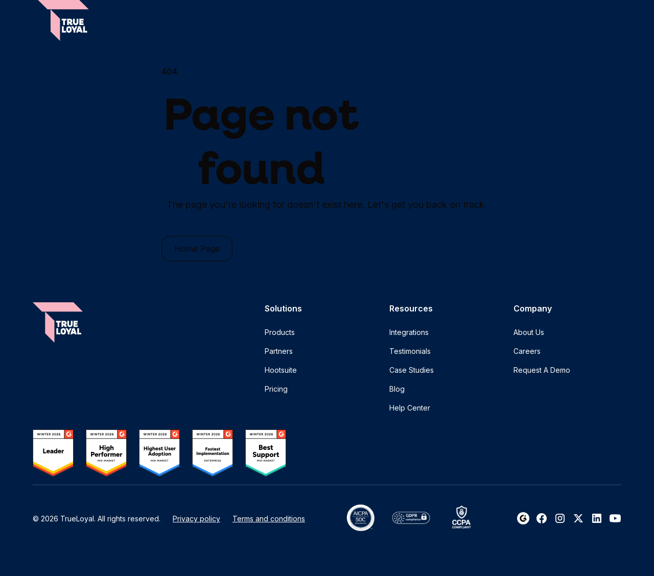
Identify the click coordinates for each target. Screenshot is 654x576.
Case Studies (411, 370)
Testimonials (410, 351)
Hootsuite (281, 370)
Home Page (197, 249)
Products (280, 332)
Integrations (409, 332)
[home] (63, 20)
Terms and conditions (268, 518)
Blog (397, 389)
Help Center (409, 407)
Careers (527, 351)
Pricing (276, 389)
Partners (279, 351)
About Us (528, 332)
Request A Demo (541, 370)
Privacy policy (196, 518)
